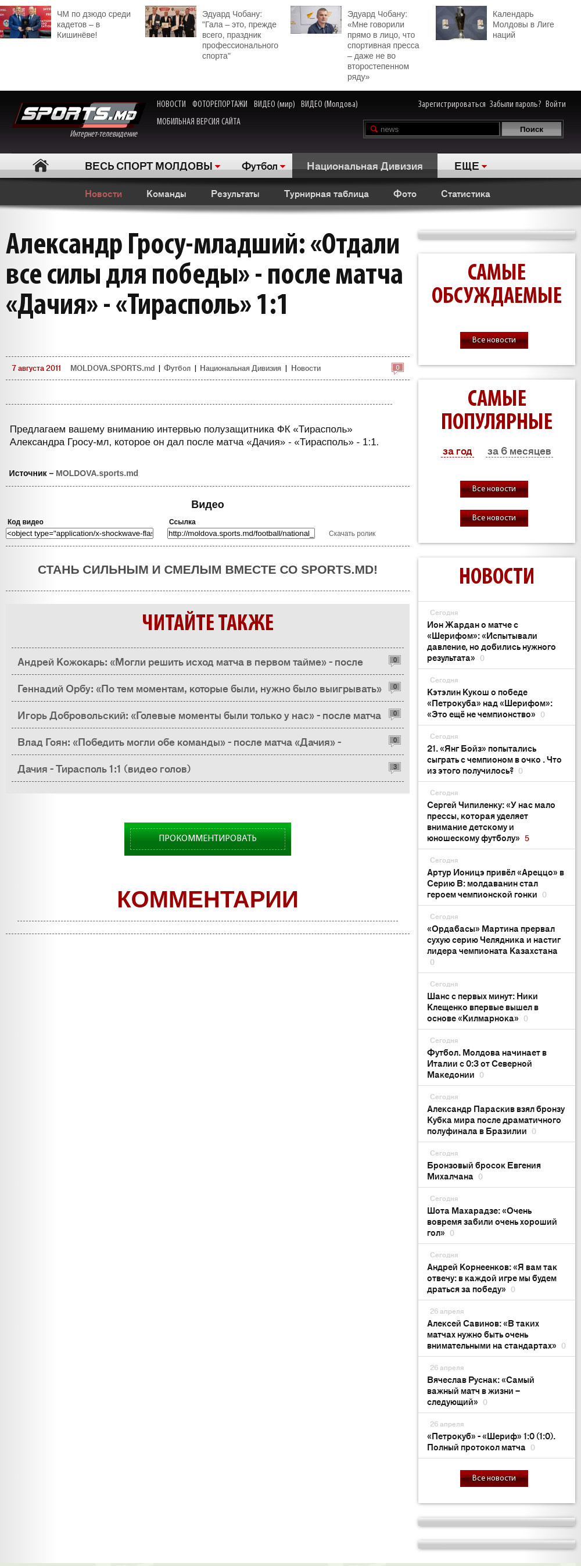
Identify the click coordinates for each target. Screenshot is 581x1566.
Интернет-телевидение (79, 120)
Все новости (494, 340)
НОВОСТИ (171, 104)
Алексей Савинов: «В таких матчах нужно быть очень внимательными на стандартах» (496, 1333)
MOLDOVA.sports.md (97, 473)
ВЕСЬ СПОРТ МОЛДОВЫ (149, 165)
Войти (556, 104)
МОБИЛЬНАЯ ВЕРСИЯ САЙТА (199, 122)
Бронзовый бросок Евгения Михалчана (484, 1170)
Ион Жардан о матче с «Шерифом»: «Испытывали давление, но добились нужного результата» (491, 640)
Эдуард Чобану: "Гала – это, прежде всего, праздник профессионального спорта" (211, 33)
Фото (405, 193)
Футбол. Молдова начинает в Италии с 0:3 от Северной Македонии (487, 1062)
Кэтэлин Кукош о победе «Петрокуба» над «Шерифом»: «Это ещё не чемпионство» (490, 702)
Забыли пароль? (515, 104)
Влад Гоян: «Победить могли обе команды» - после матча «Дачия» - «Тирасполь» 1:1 (179, 744)
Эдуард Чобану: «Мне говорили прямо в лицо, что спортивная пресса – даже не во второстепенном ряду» (354, 43)
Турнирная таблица (326, 193)
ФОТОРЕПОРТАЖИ (220, 104)
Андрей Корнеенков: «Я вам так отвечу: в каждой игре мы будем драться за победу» (492, 1277)
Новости (103, 193)
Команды (166, 193)
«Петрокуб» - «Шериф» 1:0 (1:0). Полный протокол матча (491, 1441)
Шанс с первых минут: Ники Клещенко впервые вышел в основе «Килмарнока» (483, 1006)
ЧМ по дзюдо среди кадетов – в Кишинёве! (65, 23)
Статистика (465, 193)
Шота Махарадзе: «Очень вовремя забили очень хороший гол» (492, 1221)
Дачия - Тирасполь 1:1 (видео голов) (104, 768)
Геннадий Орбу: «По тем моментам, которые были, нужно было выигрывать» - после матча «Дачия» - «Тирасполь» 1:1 (199, 691)
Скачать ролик (352, 534)
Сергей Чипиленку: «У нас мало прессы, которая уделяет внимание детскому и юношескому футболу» (491, 821)
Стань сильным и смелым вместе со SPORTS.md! (208, 569)
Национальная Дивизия (365, 165)
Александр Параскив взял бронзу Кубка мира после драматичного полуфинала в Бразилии (496, 1119)
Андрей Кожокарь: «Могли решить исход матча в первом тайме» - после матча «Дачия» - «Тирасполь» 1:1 (190, 664)
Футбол (260, 165)
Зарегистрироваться (452, 104)
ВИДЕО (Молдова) (329, 104)
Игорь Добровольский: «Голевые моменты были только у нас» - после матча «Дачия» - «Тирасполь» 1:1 (199, 717)
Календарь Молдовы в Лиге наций (495, 23)
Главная (41, 165)
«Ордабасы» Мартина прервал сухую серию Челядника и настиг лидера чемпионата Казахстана (494, 945)
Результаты (235, 193)
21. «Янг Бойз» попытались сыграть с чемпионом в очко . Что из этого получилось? (494, 758)
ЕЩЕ (466, 165)
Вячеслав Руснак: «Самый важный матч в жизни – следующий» (481, 1390)
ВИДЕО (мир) (274, 104)
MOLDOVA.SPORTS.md (112, 368)
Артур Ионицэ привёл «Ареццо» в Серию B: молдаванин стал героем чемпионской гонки (495, 882)
